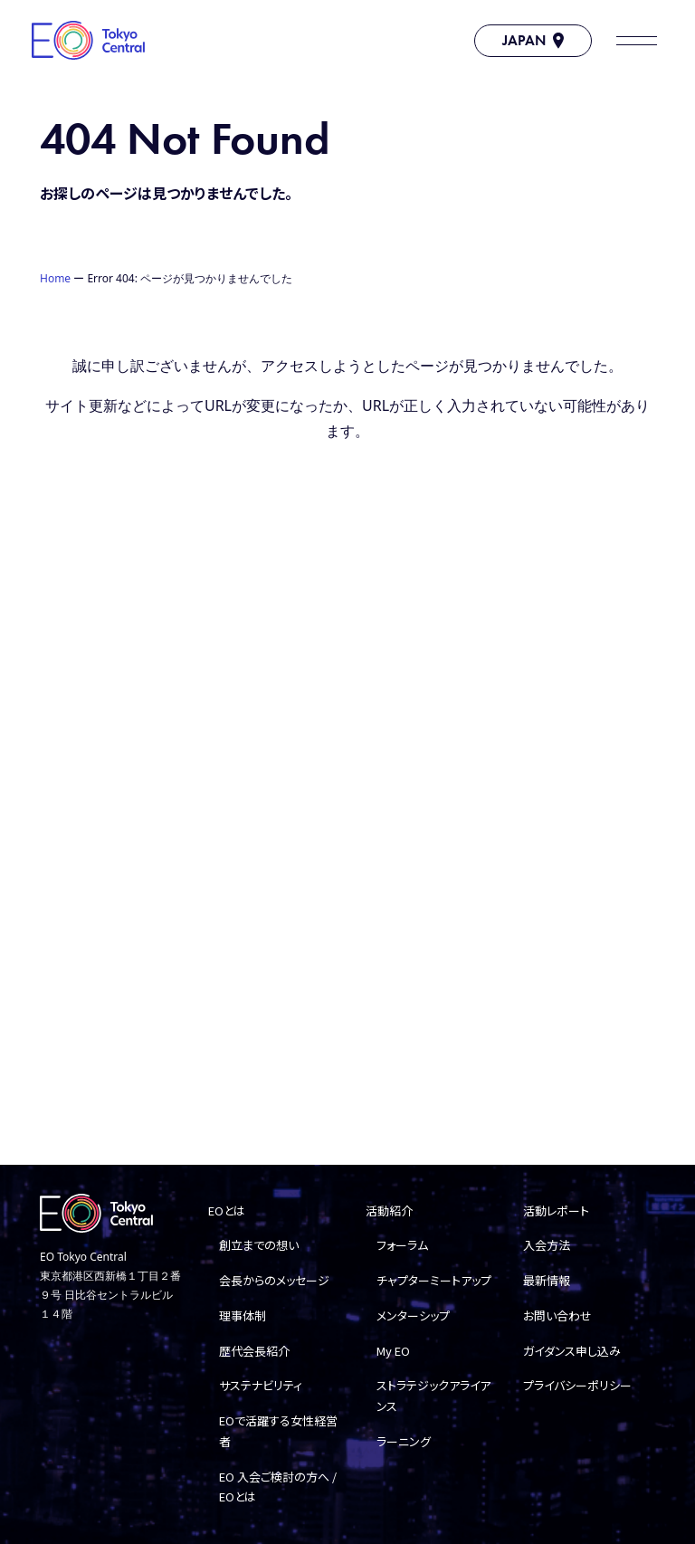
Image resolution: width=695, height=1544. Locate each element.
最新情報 (546, 1280)
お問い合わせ (557, 1315)
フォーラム (402, 1244)
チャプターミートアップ (433, 1280)
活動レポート (556, 1210)
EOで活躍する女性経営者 (278, 1431)
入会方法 (546, 1244)
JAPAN (533, 40)
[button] (636, 40)
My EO (393, 1350)
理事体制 (242, 1315)
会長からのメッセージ (274, 1280)
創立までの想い (259, 1244)
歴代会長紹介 (254, 1350)
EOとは (226, 1210)
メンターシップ (413, 1315)
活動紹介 (389, 1210)
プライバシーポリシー (577, 1385)
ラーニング (403, 1441)
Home (55, 278)
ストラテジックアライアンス (433, 1396)
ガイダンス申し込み (572, 1350)
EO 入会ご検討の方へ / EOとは (278, 1487)
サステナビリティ (260, 1385)
